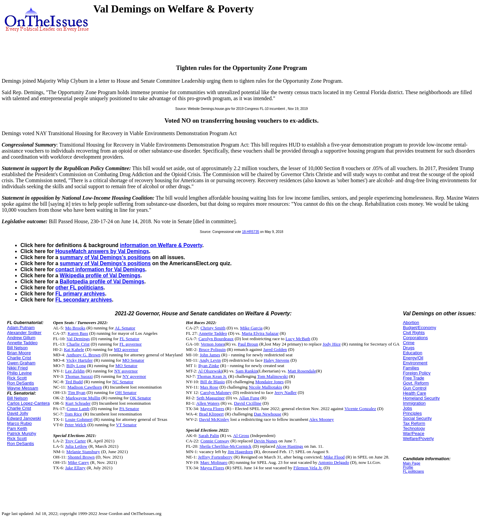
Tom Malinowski (272, 376)
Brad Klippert (211, 413)
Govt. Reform (416, 383)
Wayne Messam (22, 388)
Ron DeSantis (20, 383)
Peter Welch (75, 424)
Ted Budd (74, 381)
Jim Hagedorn (240, 451)
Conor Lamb (78, 408)
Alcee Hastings (289, 446)
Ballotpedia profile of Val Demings (102, 281)
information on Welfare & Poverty (161, 245)
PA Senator (129, 408)
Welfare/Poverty (418, 438)
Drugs (409, 347)
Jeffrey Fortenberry (215, 457)
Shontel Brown (81, 457)
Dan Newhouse (267, 413)
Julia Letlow (76, 446)
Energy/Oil (413, 357)
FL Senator (129, 338)
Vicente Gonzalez (360, 408)
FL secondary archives (83, 300)
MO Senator (133, 360)
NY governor (126, 370)
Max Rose (209, 387)
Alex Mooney (321, 419)
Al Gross (241, 435)
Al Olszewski (210, 370)
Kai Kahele (74, 349)
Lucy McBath (297, 338)
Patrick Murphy (21, 433)
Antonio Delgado (333, 462)
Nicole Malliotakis (265, 387)
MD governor (126, 349)
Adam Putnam (21, 327)
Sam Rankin (246, 370)
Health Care (414, 393)
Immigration (414, 403)
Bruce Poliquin (212, 349)
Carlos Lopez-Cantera (28, 403)
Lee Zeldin (75, 370)
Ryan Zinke (208, 365)
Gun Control (414, 388)
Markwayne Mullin (83, 397)
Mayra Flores (212, 408)
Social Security (417, 418)
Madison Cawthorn (84, 387)
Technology (414, 428)
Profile (408, 467)
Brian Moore (19, 352)
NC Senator (122, 381)
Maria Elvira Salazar (259, 333)
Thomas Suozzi (79, 376)
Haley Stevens (276, 360)
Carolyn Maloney (216, 392)
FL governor (130, 344)
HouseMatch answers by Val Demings (102, 251)
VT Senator (126, 424)
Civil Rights (414, 332)
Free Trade (413, 378)
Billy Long (76, 365)
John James (210, 354)
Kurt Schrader (78, 403)
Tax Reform (414, 423)
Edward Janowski (24, 418)
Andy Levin (210, 360)
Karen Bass (78, 333)
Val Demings (78, 338)
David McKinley (214, 419)
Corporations (415, 337)
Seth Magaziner (211, 397)
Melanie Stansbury (83, 451)
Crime (409, 342)
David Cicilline (247, 403)
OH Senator (126, 392)
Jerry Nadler (285, 392)
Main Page (411, 463)
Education (412, 352)
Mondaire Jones (269, 381)
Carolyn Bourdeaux (216, 338)
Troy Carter (75, 440)
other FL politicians (79, 287)
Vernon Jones (212, 344)
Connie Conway (215, 440)
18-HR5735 (250, 232)
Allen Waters (207, 403)
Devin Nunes (265, 440)
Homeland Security (421, 398)
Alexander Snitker (24, 332)
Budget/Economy (419, 327)
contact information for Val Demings (100, 269)
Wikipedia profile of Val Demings (100, 275)
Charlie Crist (19, 357)
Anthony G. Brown (83, 354)
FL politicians (413, 471)
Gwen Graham (21, 362)
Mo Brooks (75, 327)
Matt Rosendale (302, 370)
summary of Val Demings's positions (105, 257)
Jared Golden (275, 349)
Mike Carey (78, 462)
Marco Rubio (19, 423)
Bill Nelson (17, 347)
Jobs (407, 408)
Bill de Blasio (212, 381)
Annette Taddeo (22, 342)
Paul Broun (248, 344)
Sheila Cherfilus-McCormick (226, 446)
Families (411, 367)
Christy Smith (213, 327)
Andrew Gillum (21, 337)
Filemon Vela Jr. (308, 467)
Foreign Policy (416, 372)
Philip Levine (19, 372)
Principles (412, 413)
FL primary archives (80, 293)
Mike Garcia (251, 327)
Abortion (411, 322)
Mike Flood (334, 457)
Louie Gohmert (79, 419)
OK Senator (140, 397)
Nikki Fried (17, 367)
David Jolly (17, 413)
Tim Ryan (77, 392)
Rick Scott (17, 378)
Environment (415, 362)
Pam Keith (17, 428)
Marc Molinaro (213, 462)
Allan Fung (249, 397)
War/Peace (413, 433)
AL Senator (125, 327)
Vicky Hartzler (79, 360)
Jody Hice (332, 344)
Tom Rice (73, 413)
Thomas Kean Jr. (212, 376)
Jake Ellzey (75, 467)
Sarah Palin (209, 435)
